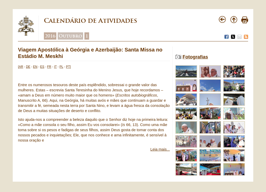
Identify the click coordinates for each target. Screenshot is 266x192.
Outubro (70, 36)
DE (28, 67)
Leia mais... (160, 149)
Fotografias (195, 57)
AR (21, 67)
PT (68, 67)
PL (61, 67)
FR (49, 67)
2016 (50, 36)
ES (42, 67)
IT (55, 67)
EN (35, 67)
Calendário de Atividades (90, 21)
